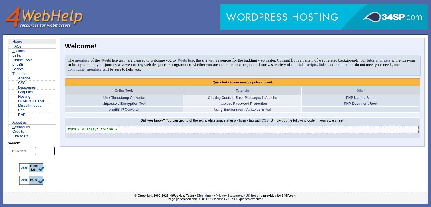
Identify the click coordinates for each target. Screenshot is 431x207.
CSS (22, 83)
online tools (344, 65)
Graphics (25, 92)
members (82, 60)
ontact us (21, 127)
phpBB (17, 64)
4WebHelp (185, 60)
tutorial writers (379, 60)
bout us (19, 122)
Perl (21, 110)
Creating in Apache (242, 98)
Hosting (24, 96)
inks (16, 55)
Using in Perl (242, 110)
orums (18, 51)
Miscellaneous (29, 105)
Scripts (18, 69)
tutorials (298, 65)
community (77, 69)
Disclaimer (205, 195)
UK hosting (254, 195)
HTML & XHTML (31, 101)
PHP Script (360, 98)
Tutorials (242, 90)
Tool (124, 104)
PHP (22, 114)
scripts (311, 65)
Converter (124, 110)
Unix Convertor (124, 98)
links (322, 65)
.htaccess (242, 104)
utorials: (19, 73)
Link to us (20, 136)
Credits (18, 131)
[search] (19, 151)
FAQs (17, 46)
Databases (27, 87)
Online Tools (22, 60)
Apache (24, 78)
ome (17, 41)
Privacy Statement (229, 195)
